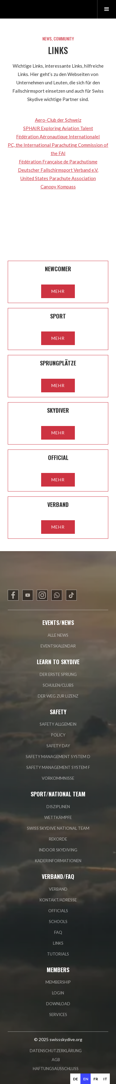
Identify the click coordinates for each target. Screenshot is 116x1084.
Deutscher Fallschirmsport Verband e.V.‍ (58, 170)
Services (58, 1014)
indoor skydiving (58, 849)
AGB (56, 1059)
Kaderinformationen (58, 860)
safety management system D (58, 756)
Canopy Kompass (58, 186)
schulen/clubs (58, 685)
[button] (106, 9)
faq (58, 932)
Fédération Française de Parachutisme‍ (58, 161)
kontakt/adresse (58, 899)
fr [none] (95, 1079)
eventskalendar (58, 645)
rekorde (58, 839)
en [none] (85, 1079)
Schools (58, 921)
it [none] (105, 1079)
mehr (58, 291)
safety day (58, 745)
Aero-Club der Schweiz (58, 120)
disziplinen (58, 806)
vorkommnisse (58, 778)
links (58, 943)
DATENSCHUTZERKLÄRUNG (56, 1050)
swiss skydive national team (58, 828)
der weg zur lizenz (58, 696)
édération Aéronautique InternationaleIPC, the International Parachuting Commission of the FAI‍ (58, 145)
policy (58, 734)
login (58, 992)
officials (58, 910)
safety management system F (58, 767)
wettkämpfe (58, 817)
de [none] (75, 1079)
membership (58, 982)
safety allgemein (58, 724)
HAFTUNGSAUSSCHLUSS (56, 1068)
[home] (35, 9)
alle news (58, 635)
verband (58, 889)
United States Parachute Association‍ (58, 178)
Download (58, 1003)
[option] (75, 1078)
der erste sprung (58, 674)
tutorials (58, 953)
